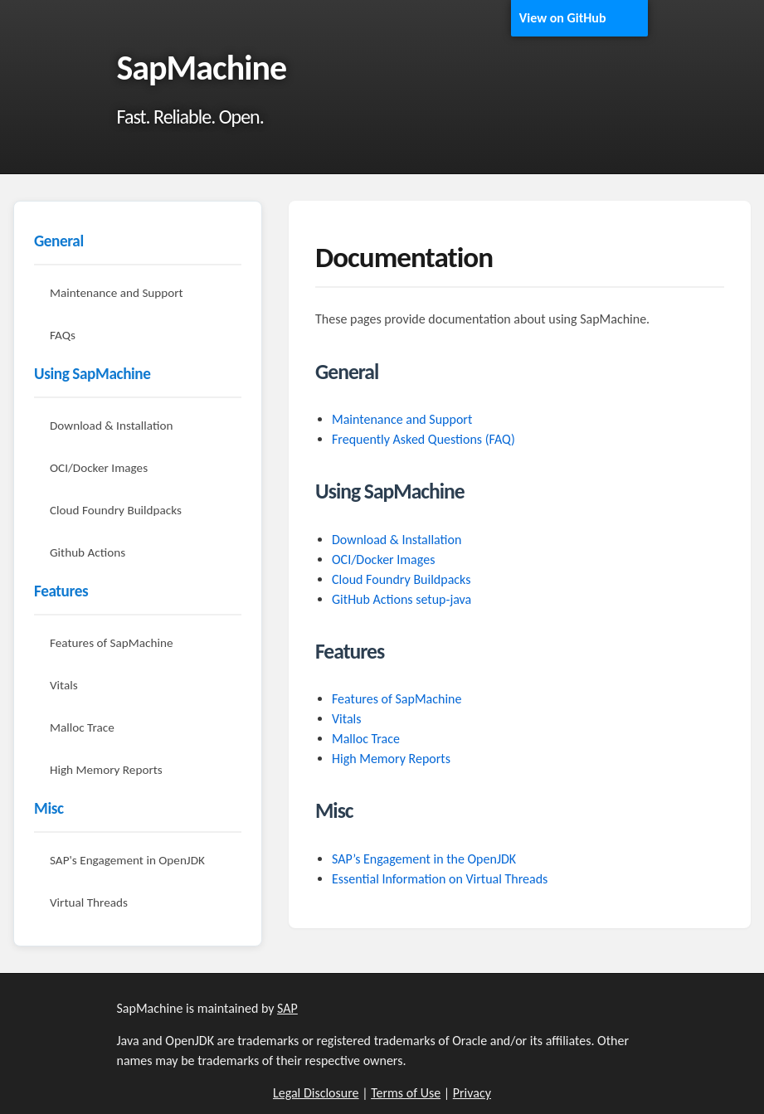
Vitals (64, 685)
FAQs (62, 335)
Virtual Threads (89, 902)
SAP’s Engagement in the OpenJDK (424, 859)
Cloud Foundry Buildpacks (116, 510)
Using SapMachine (92, 373)
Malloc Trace (82, 727)
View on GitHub (562, 18)
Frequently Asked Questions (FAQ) (423, 439)
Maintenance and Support (116, 292)
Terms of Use (405, 1093)
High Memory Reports (106, 769)
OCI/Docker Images (99, 467)
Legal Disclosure (316, 1093)
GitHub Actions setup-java (401, 599)
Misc (49, 808)
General (59, 241)
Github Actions (87, 552)
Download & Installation (111, 425)
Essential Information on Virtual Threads (439, 879)
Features (61, 591)
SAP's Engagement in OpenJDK (127, 860)
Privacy (472, 1093)
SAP (287, 1008)
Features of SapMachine (111, 642)
